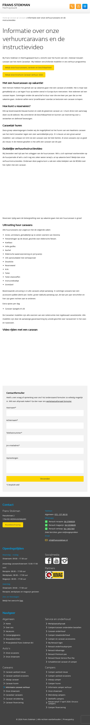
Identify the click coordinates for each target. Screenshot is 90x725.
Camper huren (54, 683)
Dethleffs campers (56, 699)
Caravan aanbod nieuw (16, 672)
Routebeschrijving (13, 525)
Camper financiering (57, 707)
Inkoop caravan (12, 680)
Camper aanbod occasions (59, 676)
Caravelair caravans (14, 695)
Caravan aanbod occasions (17, 676)
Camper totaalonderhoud (59, 635)
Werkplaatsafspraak (56, 624)
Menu (85, 6)
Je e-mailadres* (45, 447)
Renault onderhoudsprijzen (60, 646)
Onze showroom (13, 657)
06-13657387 (69, 528)
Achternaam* (45, 422)
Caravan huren (12, 683)
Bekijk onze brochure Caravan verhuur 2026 (24, 75)
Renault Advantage (56, 650)
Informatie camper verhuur (60, 687)
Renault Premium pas (57, 654)
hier (21, 600)
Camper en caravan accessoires (61, 639)
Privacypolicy (68, 719)
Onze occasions (12, 653)
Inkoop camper (54, 680)
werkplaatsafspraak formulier (59, 401)
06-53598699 (70, 525)
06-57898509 (69, 521)
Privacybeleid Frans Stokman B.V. (20, 643)
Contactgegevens (13, 635)
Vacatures (10, 631)
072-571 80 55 (72, 6)
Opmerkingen (45, 460)
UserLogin (78, 6)
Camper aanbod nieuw (58, 672)
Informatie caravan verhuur (18, 687)
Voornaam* (45, 409)
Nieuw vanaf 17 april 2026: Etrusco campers (63, 703)
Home (5, 18)
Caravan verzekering (14, 699)
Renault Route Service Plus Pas (61, 658)
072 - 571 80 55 (61, 514)
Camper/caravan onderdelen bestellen (64, 627)
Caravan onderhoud (56, 631)
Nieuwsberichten (13, 639)
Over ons (9, 627)
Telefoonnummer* (45, 435)
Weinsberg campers (56, 695)
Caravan (12, 18)
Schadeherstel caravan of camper (62, 662)
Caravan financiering (15, 702)
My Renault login (55, 643)
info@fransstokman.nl (58, 540)
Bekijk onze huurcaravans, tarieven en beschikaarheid (28, 67)
